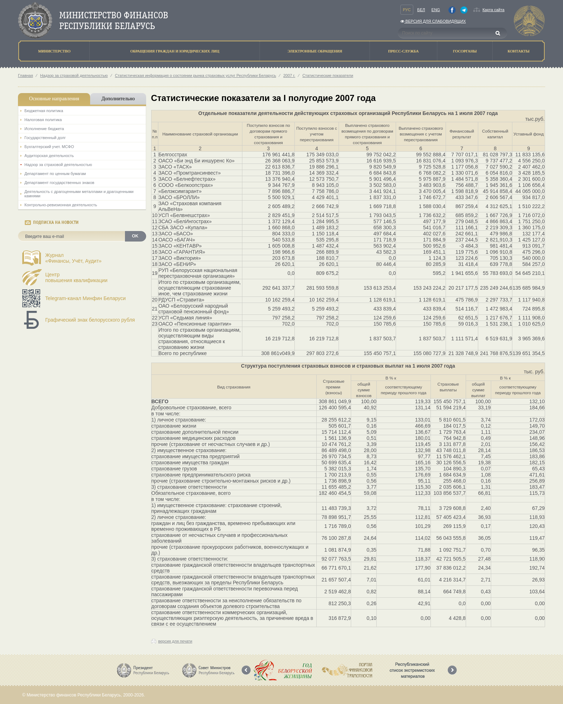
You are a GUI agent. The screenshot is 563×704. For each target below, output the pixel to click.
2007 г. (289, 75)
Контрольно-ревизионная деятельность (60, 205)
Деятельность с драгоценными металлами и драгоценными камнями (79, 193)
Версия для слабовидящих (433, 21)
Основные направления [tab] (54, 98)
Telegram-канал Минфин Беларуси (85, 298)
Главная (25, 75)
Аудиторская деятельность (49, 155)
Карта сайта (493, 10)
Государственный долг (45, 137)
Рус (407, 10)
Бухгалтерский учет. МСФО (49, 146)
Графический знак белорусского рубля (90, 320)
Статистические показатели (327, 75)
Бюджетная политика (43, 111)
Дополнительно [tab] (118, 98)
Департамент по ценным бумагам (55, 173)
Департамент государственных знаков (59, 182)
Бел (421, 10)
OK (135, 236)
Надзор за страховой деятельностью (74, 75)
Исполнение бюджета (44, 128)
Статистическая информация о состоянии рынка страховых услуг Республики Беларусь (195, 75)
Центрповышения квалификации (76, 277)
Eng (436, 10)
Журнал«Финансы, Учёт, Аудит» (73, 258)
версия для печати (175, 641)
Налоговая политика (43, 120)
